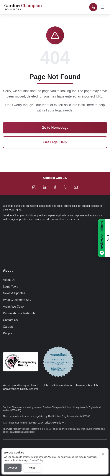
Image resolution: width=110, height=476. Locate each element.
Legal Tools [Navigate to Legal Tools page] (10, 286)
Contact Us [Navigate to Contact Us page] (10, 320)
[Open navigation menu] (103, 7)
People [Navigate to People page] (7, 333)
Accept (12, 467)
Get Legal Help (55, 142)
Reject (32, 467)
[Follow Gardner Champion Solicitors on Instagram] (34, 187)
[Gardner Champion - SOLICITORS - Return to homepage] (23, 7)
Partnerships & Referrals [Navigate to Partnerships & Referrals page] (19, 313)
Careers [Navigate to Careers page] (8, 326)
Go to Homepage (55, 128)
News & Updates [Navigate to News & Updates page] (14, 293)
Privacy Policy (36, 460)
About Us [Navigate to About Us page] (9, 279)
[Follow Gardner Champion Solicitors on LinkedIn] (45, 187)
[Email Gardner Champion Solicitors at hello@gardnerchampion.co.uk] (76, 187)
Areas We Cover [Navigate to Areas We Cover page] (14, 306)
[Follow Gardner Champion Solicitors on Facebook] (55, 187)
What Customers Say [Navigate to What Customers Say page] (17, 299)
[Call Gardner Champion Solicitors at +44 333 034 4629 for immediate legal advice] (93, 7)
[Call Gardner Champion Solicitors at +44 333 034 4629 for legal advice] (65, 187)
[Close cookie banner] (103, 454)
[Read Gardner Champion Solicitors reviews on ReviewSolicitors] (104, 238)
